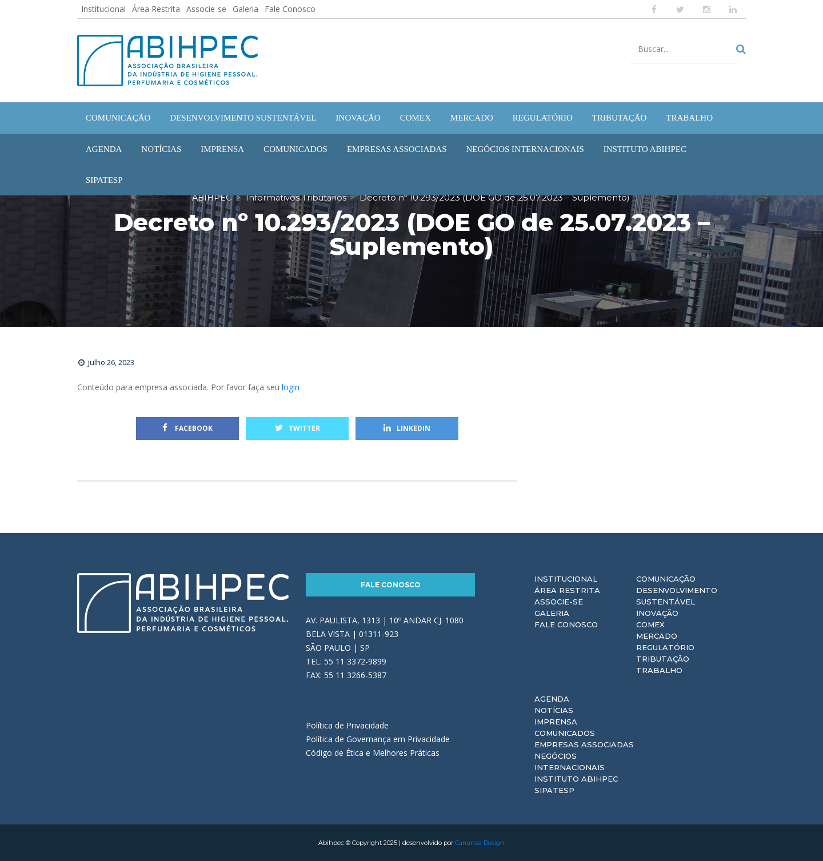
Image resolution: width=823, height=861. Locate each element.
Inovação (657, 613)
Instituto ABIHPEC (576, 778)
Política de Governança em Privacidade (378, 739)
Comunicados (564, 733)
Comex (650, 624)
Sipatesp (554, 790)
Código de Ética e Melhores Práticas (373, 752)
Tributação (662, 658)
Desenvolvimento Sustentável (676, 596)
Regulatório (665, 647)
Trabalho (659, 670)
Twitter (297, 428)
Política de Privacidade (347, 725)
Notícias (553, 710)
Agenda (551, 698)
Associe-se (206, 8)
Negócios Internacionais (569, 761)
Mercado (656, 635)
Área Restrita (156, 8)
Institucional (103, 8)
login (290, 387)
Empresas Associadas (584, 744)
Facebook (187, 428)
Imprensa (555, 721)
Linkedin (406, 428)
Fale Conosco (290, 8)
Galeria (245, 8)
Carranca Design (480, 843)
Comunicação (666, 578)
